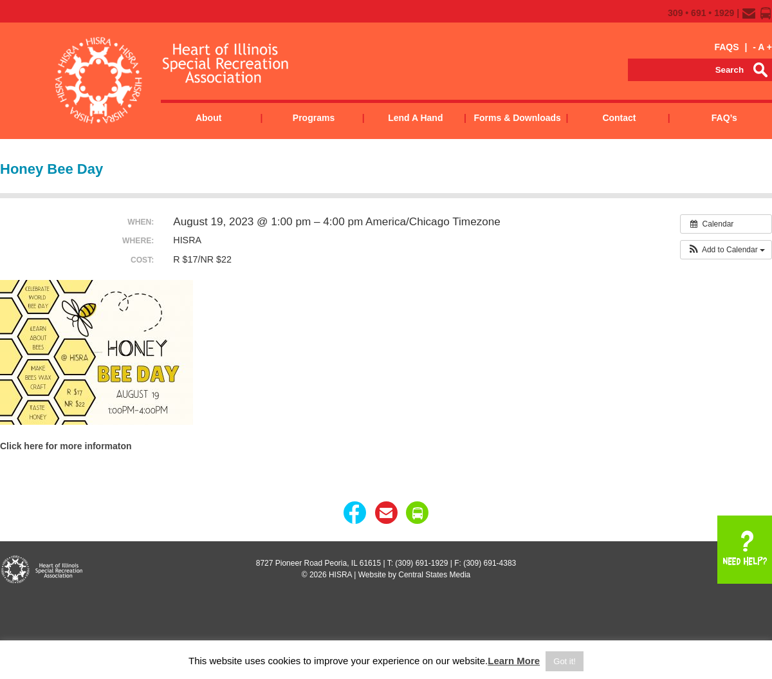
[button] (726, 250)
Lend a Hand (415, 118)
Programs (314, 118)
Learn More (514, 660)
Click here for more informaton (66, 446)
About (208, 118)
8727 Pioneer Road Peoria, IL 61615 (318, 563)
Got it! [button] (564, 661)
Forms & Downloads (516, 118)
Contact (619, 118)
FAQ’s (724, 118)
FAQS (726, 47)
